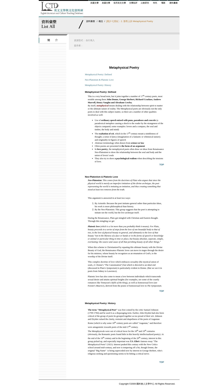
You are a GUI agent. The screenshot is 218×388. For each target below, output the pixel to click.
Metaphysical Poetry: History (98, 85)
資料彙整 (90, 21)
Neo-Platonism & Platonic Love (99, 79)
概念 (101, 21)
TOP (161, 164)
